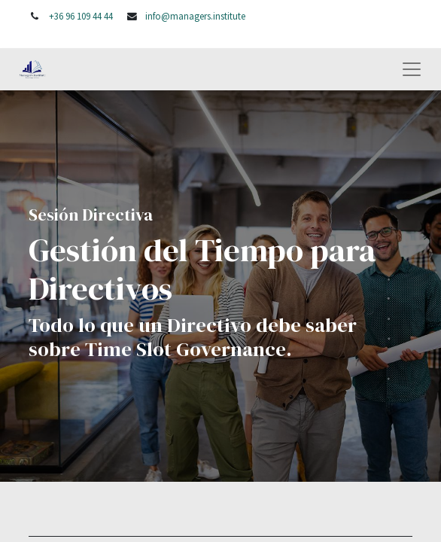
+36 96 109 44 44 (81, 16)
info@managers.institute (195, 16)
